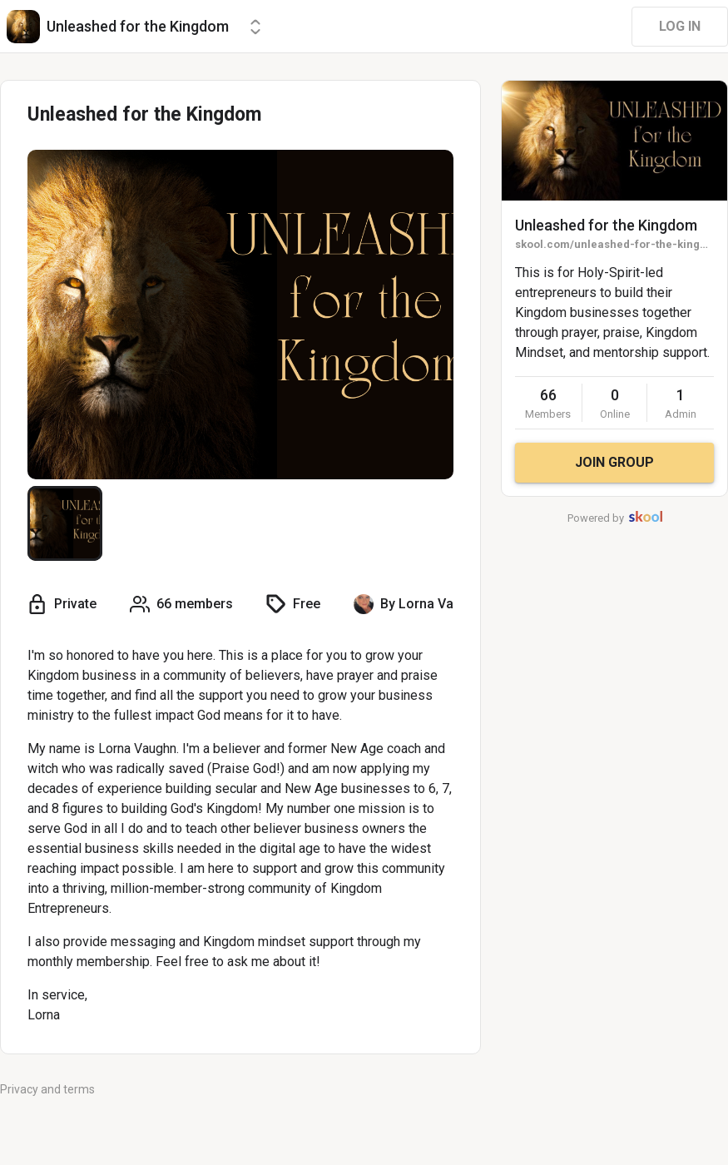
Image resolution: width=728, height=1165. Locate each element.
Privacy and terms (47, 1089)
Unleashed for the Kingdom (606, 225)
